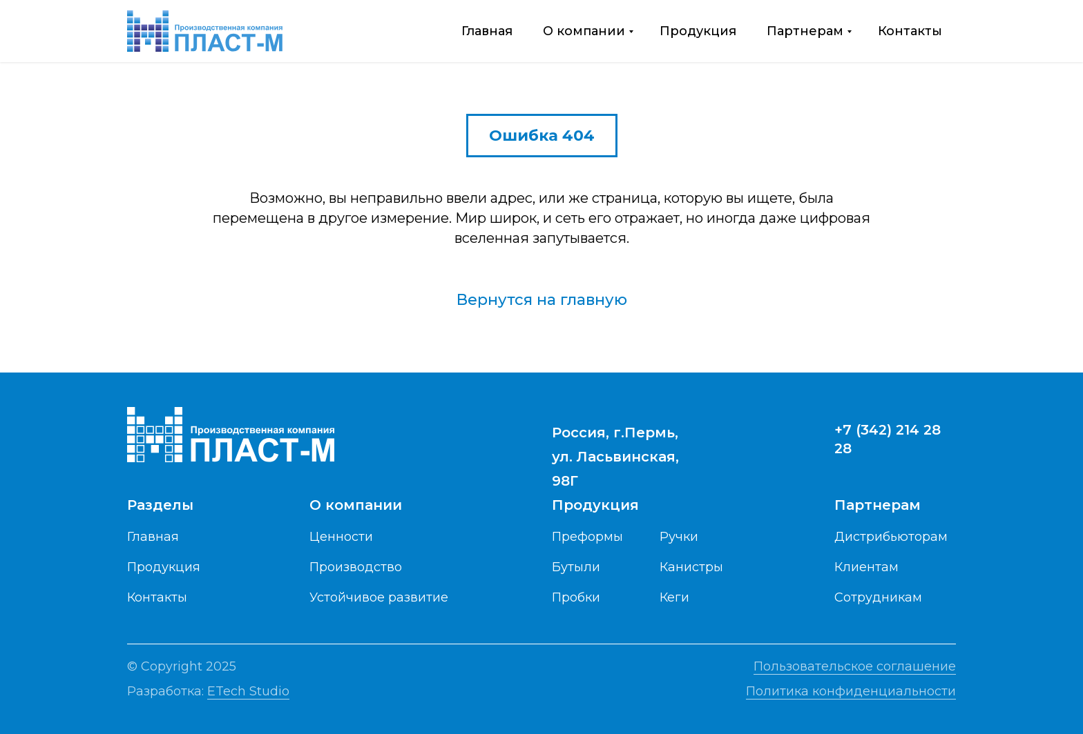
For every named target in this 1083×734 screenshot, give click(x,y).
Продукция (698, 31)
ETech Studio (248, 691)
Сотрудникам (878, 597)
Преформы (587, 536)
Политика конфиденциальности (851, 691)
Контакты (910, 31)
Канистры (691, 567)
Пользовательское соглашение (855, 666)
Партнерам (805, 31)
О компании (584, 31)
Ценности (341, 536)
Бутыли (576, 567)
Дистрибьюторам (891, 536)
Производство (355, 567)
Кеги (674, 597)
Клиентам (866, 567)
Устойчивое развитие (378, 597)
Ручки (679, 536)
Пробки (576, 597)
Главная (486, 31)
